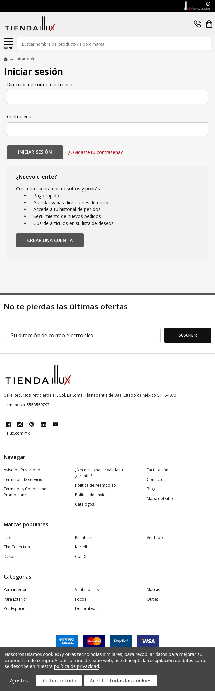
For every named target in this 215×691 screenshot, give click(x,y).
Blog (151, 489)
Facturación (157, 470)
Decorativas (86, 608)
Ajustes (19, 680)
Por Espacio (14, 608)
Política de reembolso (95, 485)
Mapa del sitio (160, 498)
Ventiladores (87, 589)
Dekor (9, 556)
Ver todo (155, 537)
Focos (80, 599)
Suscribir (188, 335)
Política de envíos (91, 495)
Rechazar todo (58, 680)
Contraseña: (19, 116)
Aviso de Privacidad (22, 470)
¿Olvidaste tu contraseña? (95, 152)
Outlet (152, 599)
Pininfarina (85, 537)
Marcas (153, 589)
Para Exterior (15, 599)
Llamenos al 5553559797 (27, 404)
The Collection (17, 547)
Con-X (80, 556)
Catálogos (84, 504)
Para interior (15, 589)
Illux (7, 537)
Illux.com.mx (18, 433)
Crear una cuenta (50, 240)
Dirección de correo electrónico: (40, 84)
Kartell (81, 547)
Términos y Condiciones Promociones (26, 492)
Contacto (155, 479)
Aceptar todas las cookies (121, 680)
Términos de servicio (23, 479)
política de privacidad (76, 666)
